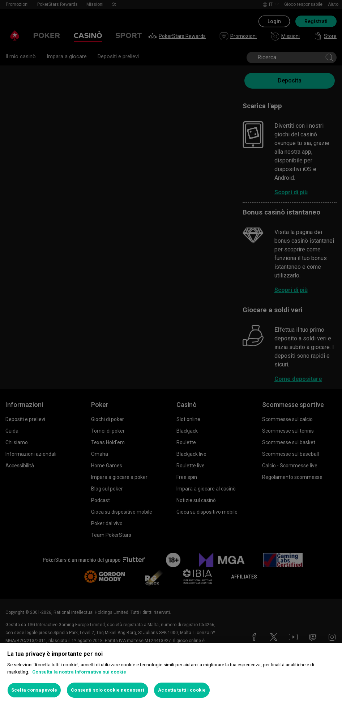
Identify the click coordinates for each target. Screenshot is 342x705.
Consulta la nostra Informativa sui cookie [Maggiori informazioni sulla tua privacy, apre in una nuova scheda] (79, 672)
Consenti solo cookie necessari (107, 690)
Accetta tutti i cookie (182, 690)
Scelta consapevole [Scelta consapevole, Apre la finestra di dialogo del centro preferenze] (34, 690)
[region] (171, 674)
